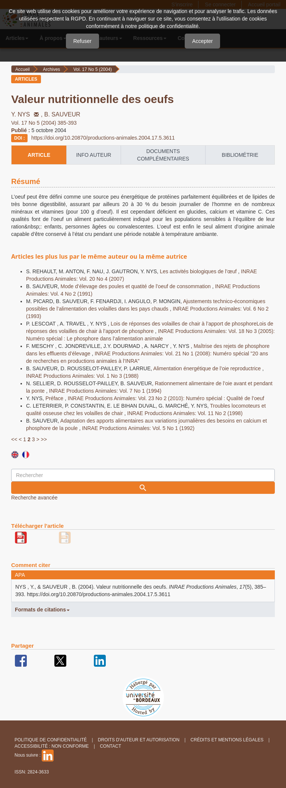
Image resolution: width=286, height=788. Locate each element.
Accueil (22, 69)
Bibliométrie (240, 155)
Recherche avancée (34, 498)
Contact (110, 746)
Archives (51, 69)
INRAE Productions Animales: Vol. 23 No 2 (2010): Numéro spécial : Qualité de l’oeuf (166, 398)
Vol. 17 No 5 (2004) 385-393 (44, 123)
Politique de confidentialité (51, 739)
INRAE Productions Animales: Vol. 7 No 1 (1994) (105, 391)
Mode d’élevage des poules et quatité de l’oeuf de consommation (136, 286)
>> (44, 439)
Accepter (202, 41)
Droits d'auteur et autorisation (138, 739)
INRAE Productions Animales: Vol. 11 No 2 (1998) (185, 413)
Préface (55, 398)
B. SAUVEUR (62, 114)
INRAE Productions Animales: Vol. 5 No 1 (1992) (138, 428)
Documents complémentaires (163, 155)
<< (14, 439)
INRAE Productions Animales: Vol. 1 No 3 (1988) (82, 376)
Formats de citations (42, 610)
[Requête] (143, 475)
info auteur (93, 155)
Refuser (82, 41)
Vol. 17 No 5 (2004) (92, 69)
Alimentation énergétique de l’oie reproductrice (208, 368)
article (39, 155)
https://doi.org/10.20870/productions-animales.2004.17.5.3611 (103, 138)
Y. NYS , (27, 114)
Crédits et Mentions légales (227, 739)
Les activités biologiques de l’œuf (199, 271)
